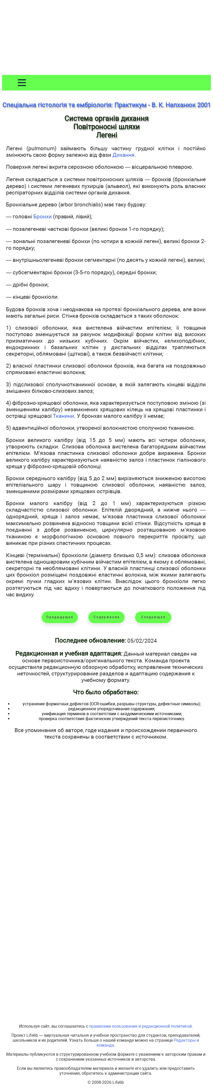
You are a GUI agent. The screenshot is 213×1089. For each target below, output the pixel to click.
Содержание (107, 617)
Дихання (123, 155)
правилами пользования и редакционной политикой (140, 1026)
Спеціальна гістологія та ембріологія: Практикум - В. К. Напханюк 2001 (106, 105)
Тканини (63, 416)
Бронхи (42, 216)
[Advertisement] (106, 38)
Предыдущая (60, 617)
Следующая (153, 617)
